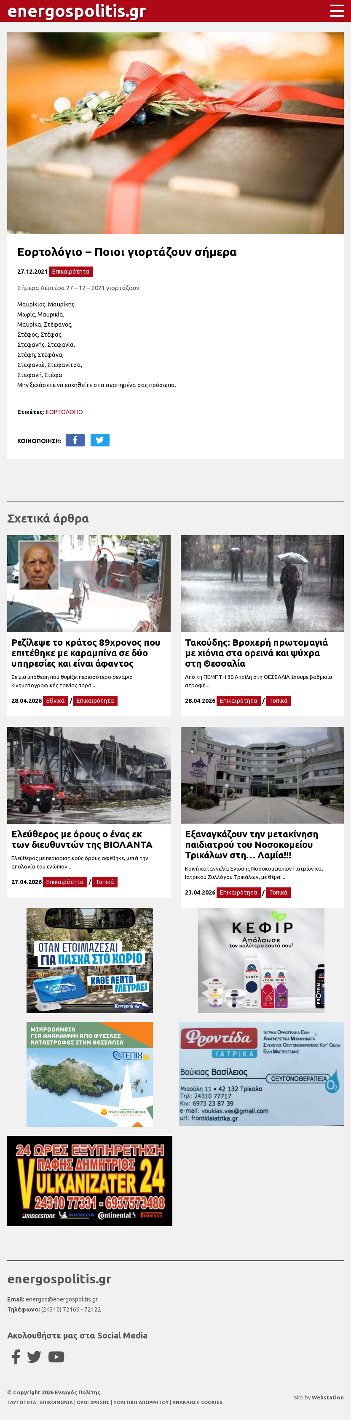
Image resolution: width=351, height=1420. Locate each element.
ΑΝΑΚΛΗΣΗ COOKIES (197, 1402)
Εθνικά (55, 700)
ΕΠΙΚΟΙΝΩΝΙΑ (57, 1402)
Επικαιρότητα (71, 271)
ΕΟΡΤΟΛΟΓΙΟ (64, 412)
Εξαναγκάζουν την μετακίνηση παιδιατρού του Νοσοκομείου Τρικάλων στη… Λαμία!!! (251, 844)
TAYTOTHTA (22, 1402)
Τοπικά (278, 700)
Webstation (328, 1397)
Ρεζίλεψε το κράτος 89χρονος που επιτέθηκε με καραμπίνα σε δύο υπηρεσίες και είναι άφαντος (86, 652)
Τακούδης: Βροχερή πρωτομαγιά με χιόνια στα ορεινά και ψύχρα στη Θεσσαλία (256, 652)
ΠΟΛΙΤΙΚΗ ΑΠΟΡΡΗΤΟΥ (141, 1402)
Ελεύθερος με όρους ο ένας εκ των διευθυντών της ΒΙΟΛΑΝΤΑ (82, 839)
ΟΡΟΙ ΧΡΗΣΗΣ (94, 1402)
